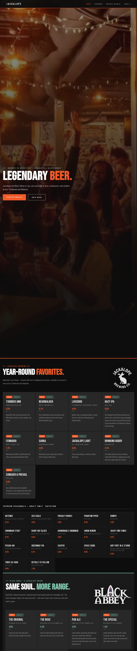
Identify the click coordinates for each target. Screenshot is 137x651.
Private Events (113, 4)
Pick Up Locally (14, 197)
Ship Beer (37, 197)
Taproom (98, 4)
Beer (88, 4)
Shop (126, 4)
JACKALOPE (14, 4)
